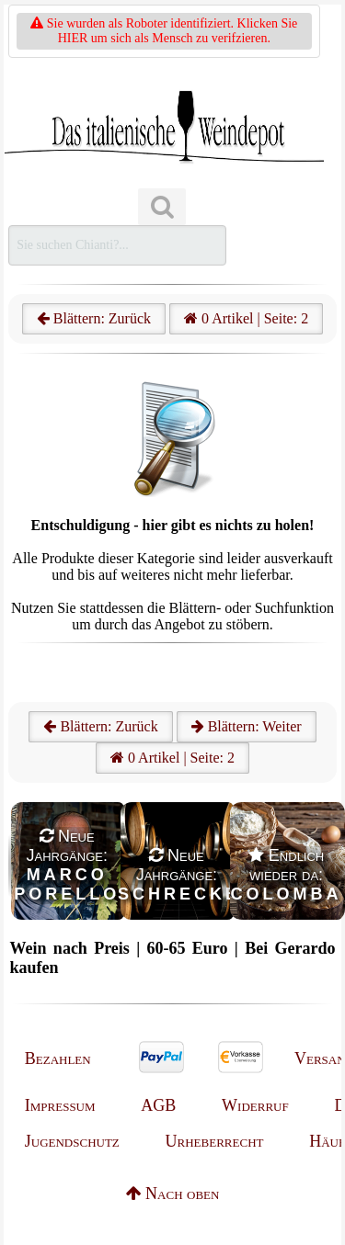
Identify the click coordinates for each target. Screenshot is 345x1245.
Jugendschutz (72, 1141)
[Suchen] (162, 207)
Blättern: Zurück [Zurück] (100, 726)
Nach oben (173, 1193)
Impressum (60, 1105)
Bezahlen (58, 1058)
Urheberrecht (215, 1141)
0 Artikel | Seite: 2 (246, 318)
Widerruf (255, 1105)
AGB (158, 1105)
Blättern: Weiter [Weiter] (246, 726)
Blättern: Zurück (94, 318)
